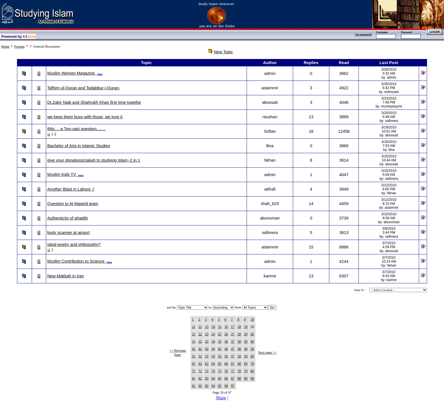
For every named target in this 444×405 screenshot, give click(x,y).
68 (239, 364)
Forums (19, 46)
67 (232, 364)
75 (219, 371)
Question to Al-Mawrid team (72, 203)
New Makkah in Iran (65, 276)
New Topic (223, 52)
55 (219, 356)
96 (226, 386)
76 (226, 371)
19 (245, 327)
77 (232, 371)
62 (200, 364)
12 (200, 327)
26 (226, 334)
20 (252, 327)
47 (232, 349)
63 (206, 364)
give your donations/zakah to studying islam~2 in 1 (93, 160)
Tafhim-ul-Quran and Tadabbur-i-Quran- (83, 88)
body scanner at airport (68, 232)
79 (245, 371)
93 (206, 386)
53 (206, 356)
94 (213, 386)
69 (245, 364)
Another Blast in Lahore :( (70, 189)
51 (193, 356)
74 (213, 371)
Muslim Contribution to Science (79, 261)
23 (206, 334)
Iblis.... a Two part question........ (76, 128)
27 (232, 334)
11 (193, 327)
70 (252, 364)
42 (200, 349)
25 (219, 334)
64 (213, 364)
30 (252, 334)
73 (206, 371)
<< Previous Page (177, 353)
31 (193, 341)
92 (200, 386)
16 (226, 327)
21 (193, 334)
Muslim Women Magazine (75, 73)
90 (252, 378)
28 (239, 334)
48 (239, 349)
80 (252, 371)
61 (193, 364)
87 (232, 378)
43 (206, 349)
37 (232, 341)
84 (213, 378)
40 (252, 341)
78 (239, 371)
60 (252, 356)
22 (200, 334)
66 (226, 364)
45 (219, 349)
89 (245, 378)
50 (252, 349)
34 (213, 341)
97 (232, 386)
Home (5, 46)
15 (219, 327)
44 (213, 349)
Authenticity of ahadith (67, 218)
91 (193, 386)
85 (219, 378)
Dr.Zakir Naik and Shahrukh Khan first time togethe (94, 102)
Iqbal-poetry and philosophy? (74, 244)
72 (200, 371)
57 (232, 356)
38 (239, 341)
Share (221, 397)
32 (200, 341)
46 (226, 349)
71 (193, 371)
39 (245, 341)
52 (200, 356)
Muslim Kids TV (65, 174)
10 (252, 319)
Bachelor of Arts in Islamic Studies (78, 146)
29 (245, 334)
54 (213, 356)
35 (219, 341)
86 (226, 378)
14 (213, 327)
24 (213, 334)
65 (219, 364)
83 (206, 378)
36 (226, 341)
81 (193, 378)
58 (239, 356)
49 (245, 349)
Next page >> (267, 353)
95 (219, 386)
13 (206, 327)
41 (193, 349)
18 (239, 327)
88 (239, 378)
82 (200, 378)
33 (206, 341)
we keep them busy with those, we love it (85, 117)
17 (232, 327)
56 (226, 356)
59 (245, 356)
